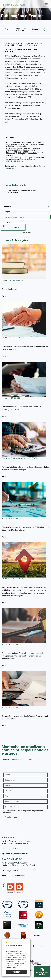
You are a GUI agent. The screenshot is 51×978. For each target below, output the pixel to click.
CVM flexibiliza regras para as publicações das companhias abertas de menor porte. (24, 149)
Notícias (22, 44)
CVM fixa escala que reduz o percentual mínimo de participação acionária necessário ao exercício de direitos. (25, 159)
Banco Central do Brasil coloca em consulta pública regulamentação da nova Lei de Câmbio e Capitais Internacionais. (25, 144)
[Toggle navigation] (46, 4)
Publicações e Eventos (21, 29)
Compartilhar (38, 29)
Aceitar (16, 972)
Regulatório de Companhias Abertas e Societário (23, 44)
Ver (4, 296)
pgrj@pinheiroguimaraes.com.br (14, 875)
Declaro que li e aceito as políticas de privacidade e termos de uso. (23, 812)
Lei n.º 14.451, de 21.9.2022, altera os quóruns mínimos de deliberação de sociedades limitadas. (24, 154)
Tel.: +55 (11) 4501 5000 (11, 849)
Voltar (9, 29)
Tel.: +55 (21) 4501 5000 (11, 871)
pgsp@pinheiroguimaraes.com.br (14, 854)
